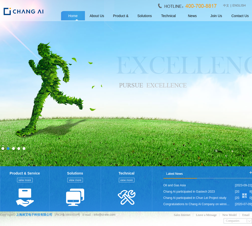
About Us (97, 16)
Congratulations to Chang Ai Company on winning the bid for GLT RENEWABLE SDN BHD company (196, 204)
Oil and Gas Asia (174, 185)
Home (73, 16)
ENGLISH (239, 5)
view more (24, 180)
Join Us (216, 16)
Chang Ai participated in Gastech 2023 (189, 191)
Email (245, 215)
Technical (168, 16)
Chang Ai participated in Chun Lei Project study (194, 198)
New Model (229, 215)
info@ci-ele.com (104, 214)
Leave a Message (206, 215)
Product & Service (120, 17)
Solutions (144, 16)
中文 (226, 5)
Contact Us (240, 16)
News (192, 16)
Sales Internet (182, 215)
